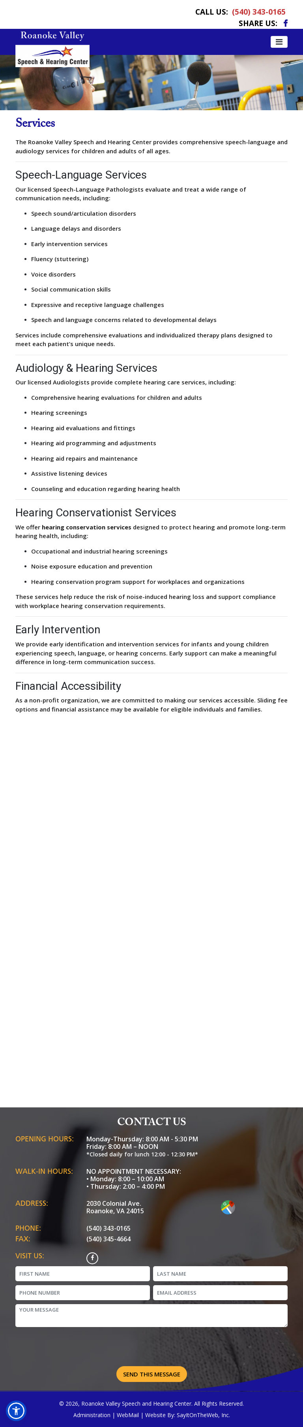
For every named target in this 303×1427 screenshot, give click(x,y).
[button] (16, 1411)
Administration (91, 1415)
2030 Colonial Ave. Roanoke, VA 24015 (115, 1207)
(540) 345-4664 (108, 1239)
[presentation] (151, 1347)
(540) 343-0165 (259, 12)
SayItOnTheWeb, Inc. (203, 1415)
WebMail (128, 1415)
